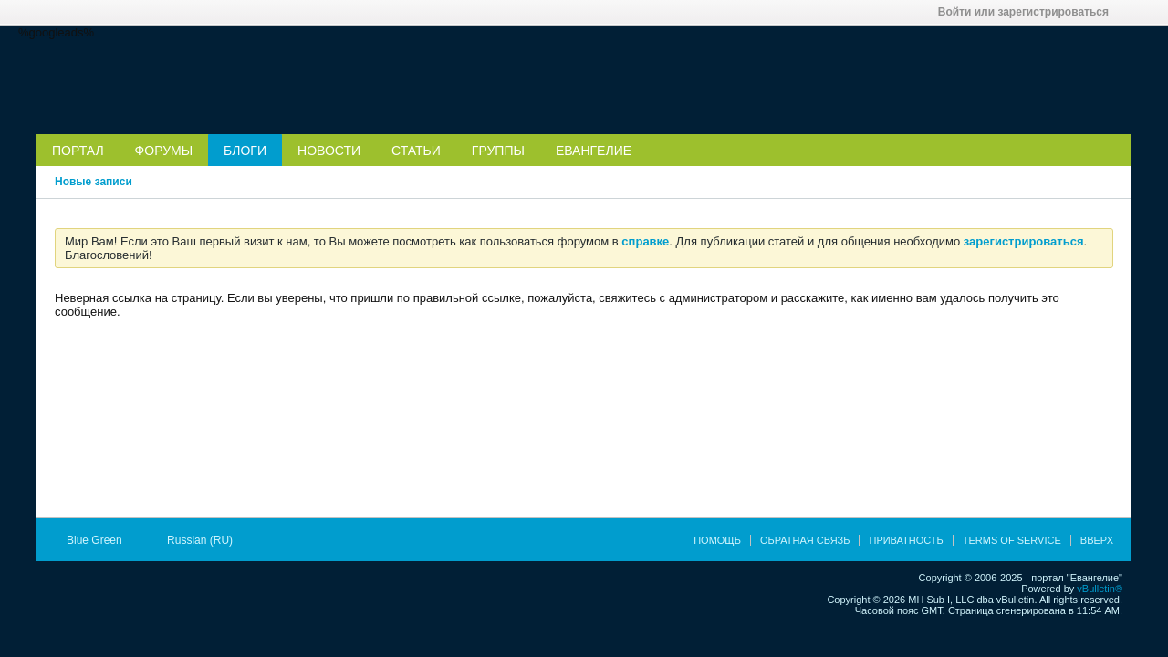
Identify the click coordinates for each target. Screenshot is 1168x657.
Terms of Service (1012, 540)
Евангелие (593, 150)
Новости (328, 150)
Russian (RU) (206, 540)
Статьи (416, 150)
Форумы (164, 150)
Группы (498, 150)
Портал (78, 150)
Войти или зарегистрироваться (1029, 11)
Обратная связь (805, 540)
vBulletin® (1099, 588)
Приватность (906, 540)
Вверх (1096, 540)
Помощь (717, 540)
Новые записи (93, 181)
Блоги (245, 150)
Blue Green (100, 540)
